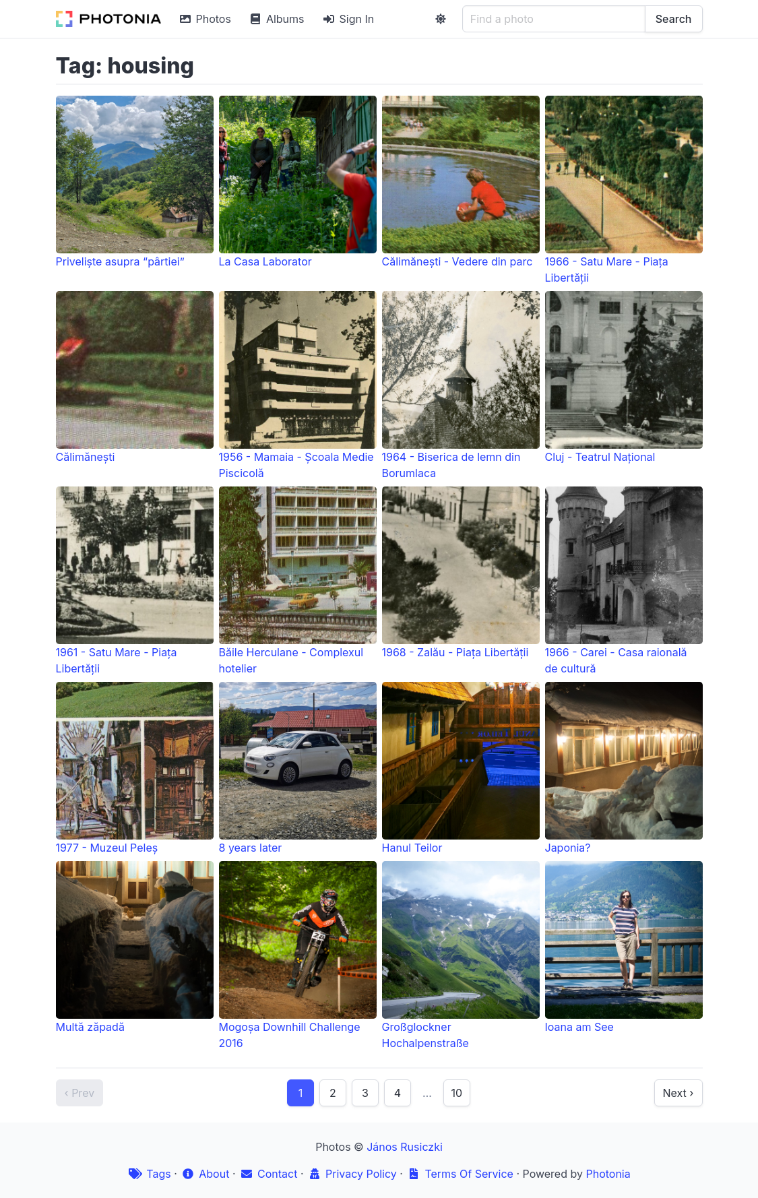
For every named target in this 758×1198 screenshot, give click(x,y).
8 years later (298, 768)
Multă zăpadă (135, 947)
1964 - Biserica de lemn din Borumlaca (461, 385)
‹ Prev (80, 1093)
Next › (678, 1093)
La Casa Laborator (298, 182)
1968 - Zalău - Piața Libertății (461, 572)
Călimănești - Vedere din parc (461, 182)
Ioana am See (624, 947)
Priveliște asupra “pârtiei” (135, 182)
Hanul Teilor (461, 768)
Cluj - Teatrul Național (624, 377)
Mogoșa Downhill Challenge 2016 (298, 955)
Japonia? (624, 768)
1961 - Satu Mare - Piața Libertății (135, 580)
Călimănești (135, 377)
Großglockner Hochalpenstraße (461, 955)
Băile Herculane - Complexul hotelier (298, 580)
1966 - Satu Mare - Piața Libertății (624, 190)
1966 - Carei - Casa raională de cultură (624, 580)
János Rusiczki (405, 1147)
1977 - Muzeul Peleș (135, 768)
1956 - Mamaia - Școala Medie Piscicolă (298, 385)
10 (456, 1093)
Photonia (608, 1173)
